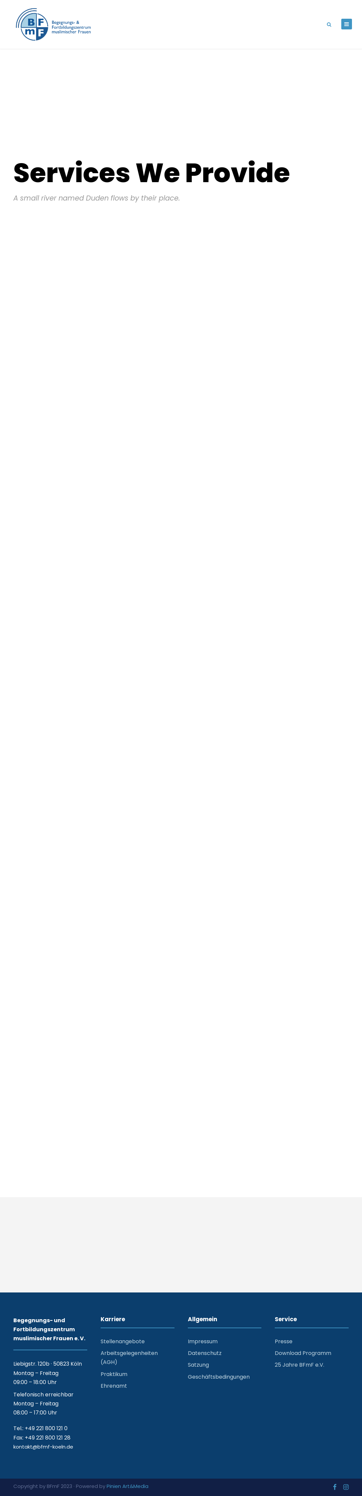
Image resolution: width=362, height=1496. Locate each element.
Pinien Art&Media (127, 1486)
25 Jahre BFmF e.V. (299, 1365)
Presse (283, 1341)
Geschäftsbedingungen (219, 1377)
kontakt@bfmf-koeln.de (43, 1446)
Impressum (203, 1341)
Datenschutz (205, 1353)
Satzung (198, 1365)
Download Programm (303, 1353)
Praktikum (114, 1374)
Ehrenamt (114, 1386)
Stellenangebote (123, 1341)
